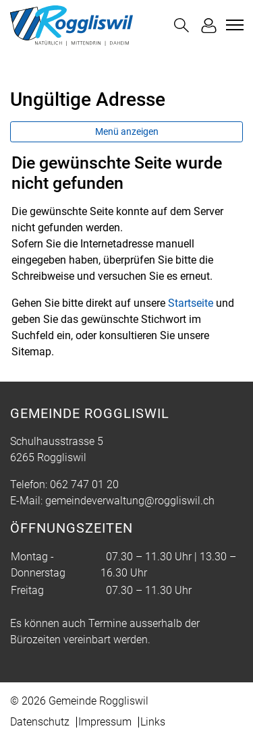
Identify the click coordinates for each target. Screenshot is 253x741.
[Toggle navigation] (233, 25)
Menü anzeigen (127, 131)
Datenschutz (39, 721)
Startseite (190, 303)
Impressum (105, 721)
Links (152, 721)
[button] (181, 25)
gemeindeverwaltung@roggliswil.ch (130, 500)
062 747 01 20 (84, 484)
